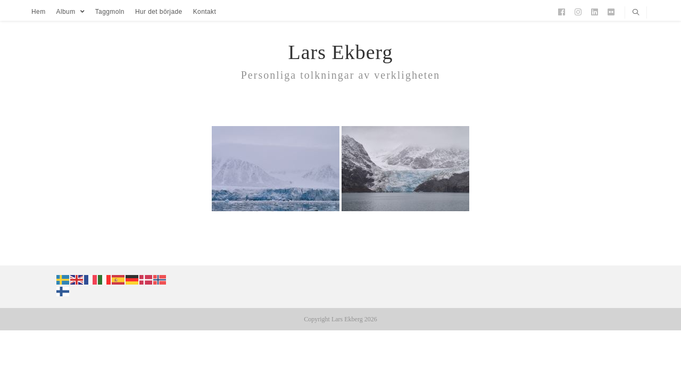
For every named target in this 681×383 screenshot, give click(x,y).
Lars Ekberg (340, 52)
